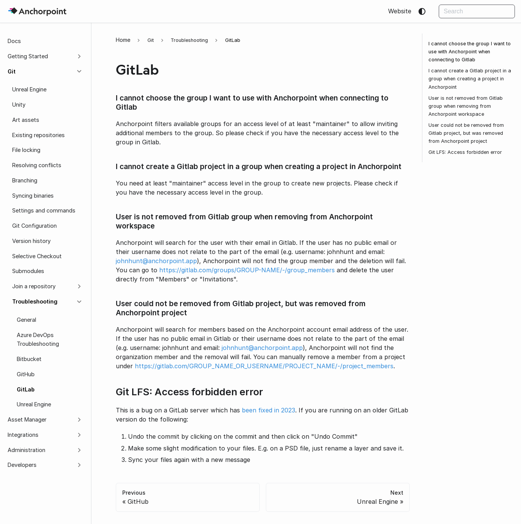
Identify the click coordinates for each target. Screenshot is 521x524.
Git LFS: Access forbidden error (465, 152)
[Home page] (123, 40)
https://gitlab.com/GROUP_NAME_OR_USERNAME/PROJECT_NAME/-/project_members (264, 366)
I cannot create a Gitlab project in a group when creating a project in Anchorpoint (469, 78)
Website (399, 11)
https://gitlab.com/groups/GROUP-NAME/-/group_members (247, 270)
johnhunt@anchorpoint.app (156, 261)
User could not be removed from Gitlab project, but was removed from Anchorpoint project (466, 133)
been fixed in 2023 (268, 410)
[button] (45, 56)
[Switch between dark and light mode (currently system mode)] (422, 11)
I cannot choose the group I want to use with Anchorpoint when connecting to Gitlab (469, 51)
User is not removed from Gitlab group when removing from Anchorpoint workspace (465, 106)
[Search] (477, 11)
